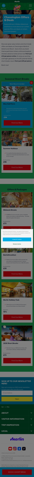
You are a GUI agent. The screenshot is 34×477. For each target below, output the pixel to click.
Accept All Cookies (16, 239)
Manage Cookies (17, 244)
